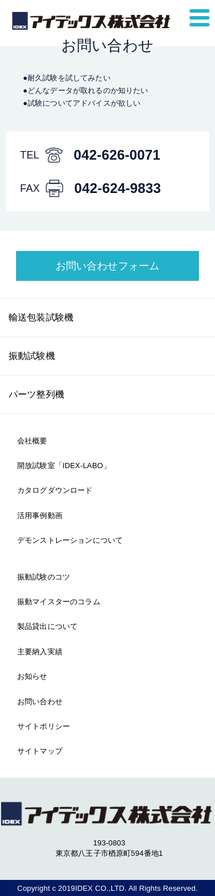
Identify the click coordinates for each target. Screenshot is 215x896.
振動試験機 (32, 356)
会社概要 (32, 441)
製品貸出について (47, 626)
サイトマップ (39, 751)
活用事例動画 (39, 515)
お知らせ (32, 676)
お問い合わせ (39, 701)
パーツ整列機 (36, 394)
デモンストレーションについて (70, 540)
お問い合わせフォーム (108, 266)
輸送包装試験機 (41, 317)
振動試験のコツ (43, 577)
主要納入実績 (39, 651)
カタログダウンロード (55, 490)
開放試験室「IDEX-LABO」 (64, 465)
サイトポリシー (43, 726)
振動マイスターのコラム (58, 601)
